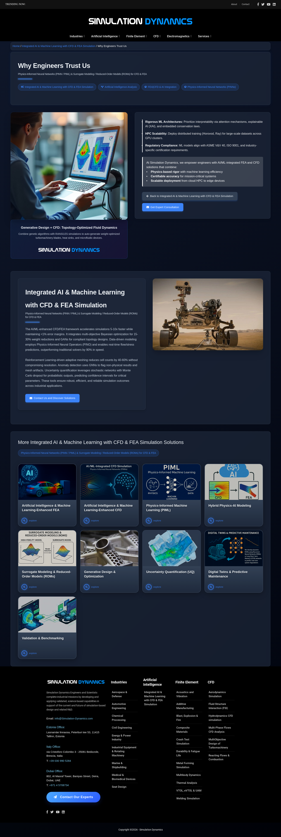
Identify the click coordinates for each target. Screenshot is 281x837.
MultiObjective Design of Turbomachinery (218, 743)
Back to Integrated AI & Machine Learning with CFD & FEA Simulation (189, 196)
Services (203, 36)
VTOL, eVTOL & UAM (188, 790)
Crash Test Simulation (182, 741)
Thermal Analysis (186, 782)
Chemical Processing (119, 718)
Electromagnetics (178, 36)
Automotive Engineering (119, 706)
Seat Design (119, 786)
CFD (156, 36)
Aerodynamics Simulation (217, 694)
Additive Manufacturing (185, 706)
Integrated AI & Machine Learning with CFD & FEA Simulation (58, 45)
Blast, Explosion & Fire (187, 718)
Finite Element (135, 36)
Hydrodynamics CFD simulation (221, 718)
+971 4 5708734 (59, 785)
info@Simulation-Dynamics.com (74, 718)
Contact (245, 4)
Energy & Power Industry (121, 737)
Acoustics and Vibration (185, 694)
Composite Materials (183, 729)
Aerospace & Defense (119, 694)
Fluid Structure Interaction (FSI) (218, 706)
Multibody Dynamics (188, 775)
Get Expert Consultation (162, 207)
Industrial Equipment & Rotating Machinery (124, 751)
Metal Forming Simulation (185, 765)
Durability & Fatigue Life (188, 753)
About (234, 4)
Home (16, 45)
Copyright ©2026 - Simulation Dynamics (140, 829)
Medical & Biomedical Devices (123, 777)
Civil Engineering (122, 727)
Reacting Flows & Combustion (219, 757)
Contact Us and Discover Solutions (52, 398)
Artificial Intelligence (104, 36)
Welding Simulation (188, 798)
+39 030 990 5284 (60, 760)
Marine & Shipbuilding (119, 765)
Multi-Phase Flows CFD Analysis (220, 729)
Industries (76, 36)
